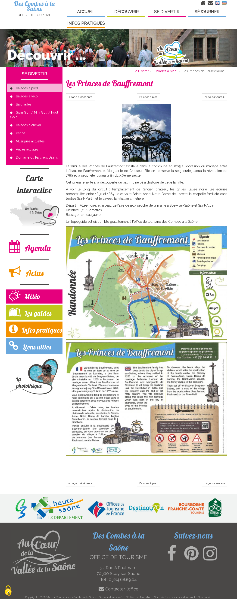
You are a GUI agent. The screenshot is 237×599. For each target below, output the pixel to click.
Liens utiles (30, 345)
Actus (26, 271)
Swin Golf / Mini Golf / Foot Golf (34, 115)
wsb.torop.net (186, 597)
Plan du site (205, 597)
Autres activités (24, 149)
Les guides (30, 312)
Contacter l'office (118, 589)
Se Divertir (141, 71)
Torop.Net (146, 597)
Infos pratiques (35, 329)
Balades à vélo (24, 96)
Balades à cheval (25, 125)
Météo (25, 296)
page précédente (80, 97)
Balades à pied (166, 71)
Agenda (30, 246)
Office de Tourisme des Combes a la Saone (71, 597)
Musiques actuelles (27, 141)
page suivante (215, 97)
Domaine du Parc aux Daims (34, 157)
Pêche (17, 133)
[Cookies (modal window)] (8, 591)
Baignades (20, 104)
